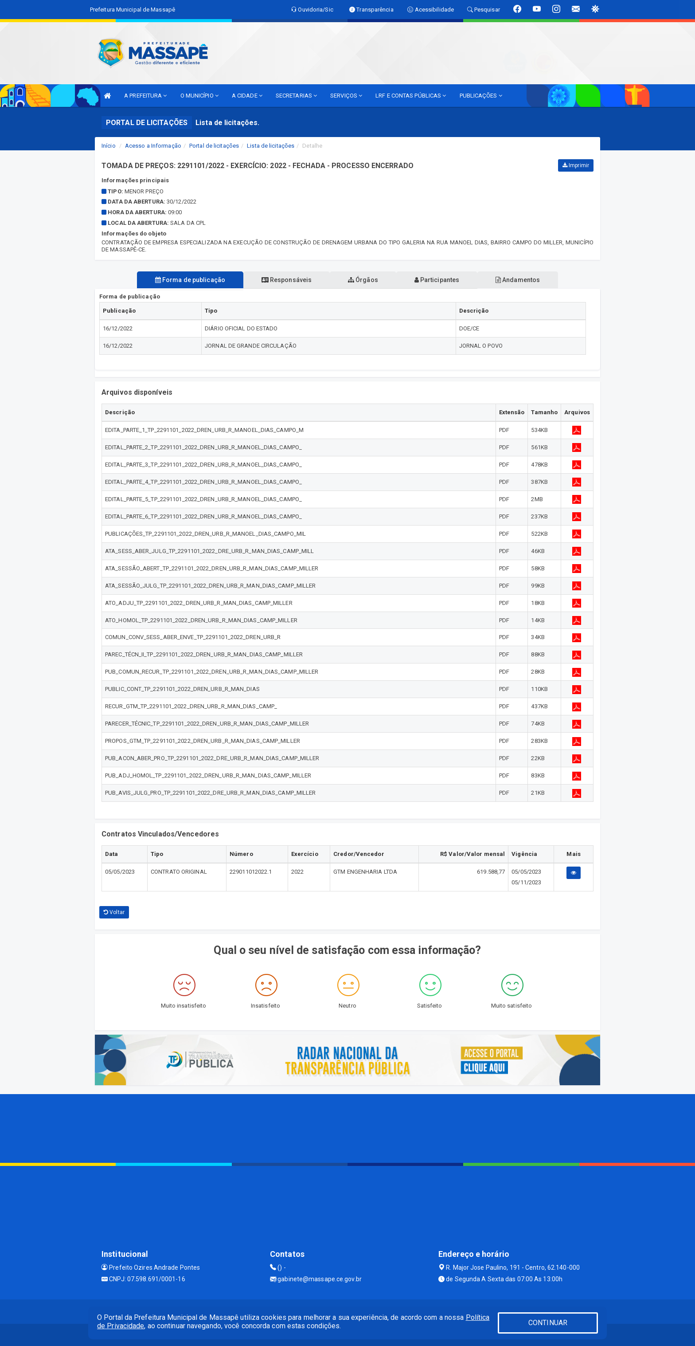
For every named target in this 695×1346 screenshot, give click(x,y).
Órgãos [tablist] (363, 279)
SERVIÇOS (346, 95)
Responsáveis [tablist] (286, 279)
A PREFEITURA (145, 95)
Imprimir (575, 165)
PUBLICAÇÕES (481, 95)
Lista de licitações (270, 145)
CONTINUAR (547, 1323)
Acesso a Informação (153, 145)
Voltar (114, 912)
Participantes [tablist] (438, 279)
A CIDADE (247, 95)
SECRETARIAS (296, 95)
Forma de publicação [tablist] (188, 279)
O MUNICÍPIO (199, 95)
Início (109, 145)
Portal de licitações (214, 145)
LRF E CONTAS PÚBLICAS (410, 95)
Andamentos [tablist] (519, 279)
